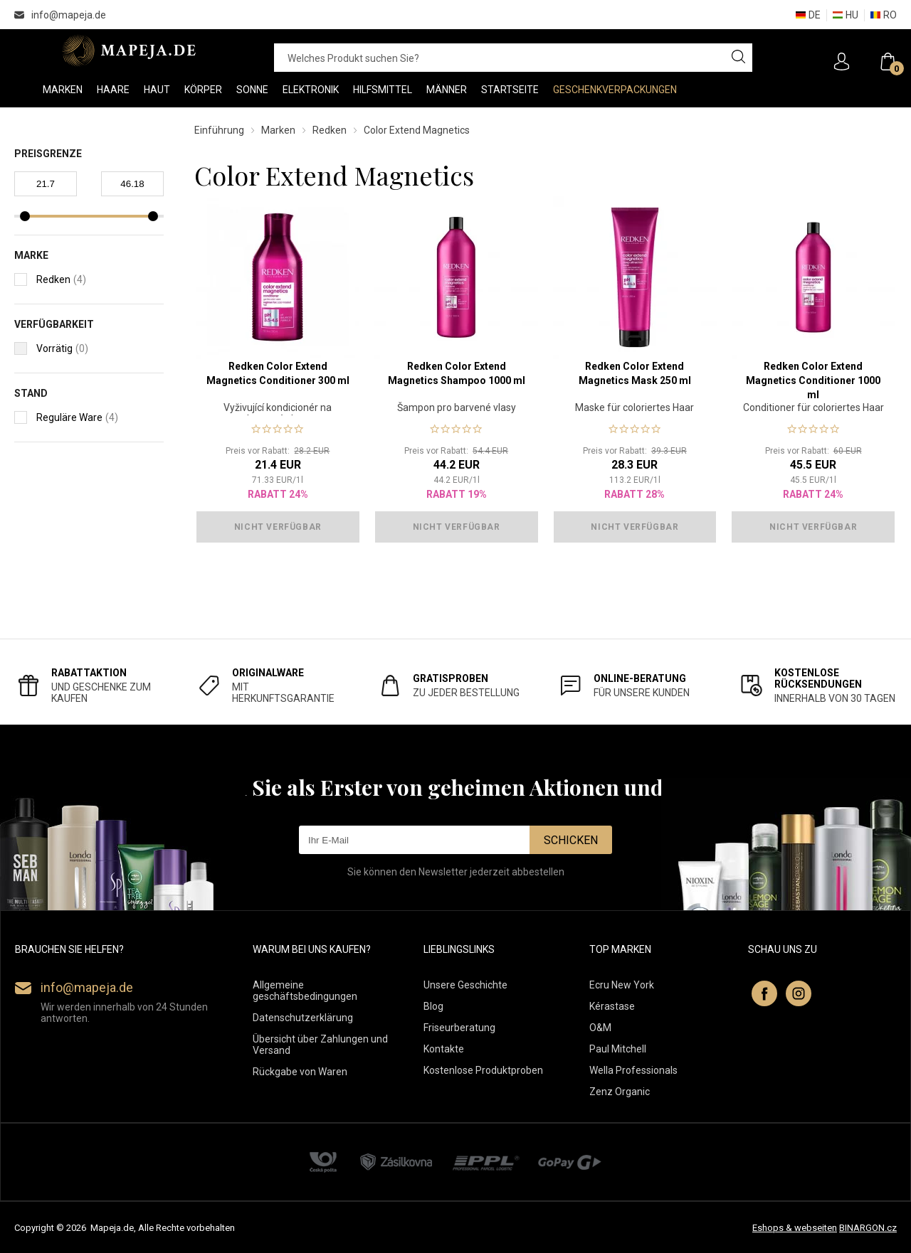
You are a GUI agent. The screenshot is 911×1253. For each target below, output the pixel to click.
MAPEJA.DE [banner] (130, 50)
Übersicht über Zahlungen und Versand (320, 1044)
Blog (433, 1006)
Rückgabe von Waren (300, 1071)
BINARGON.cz (868, 1227)
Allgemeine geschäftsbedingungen (305, 990)
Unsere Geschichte (465, 985)
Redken (329, 130)
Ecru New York (621, 985)
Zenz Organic (619, 1091)
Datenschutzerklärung (303, 1017)
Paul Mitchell (617, 1049)
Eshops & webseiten (794, 1227)
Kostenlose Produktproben (483, 1070)
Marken (278, 130)
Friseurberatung (459, 1027)
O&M (600, 1027)
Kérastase (612, 1006)
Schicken (571, 840)
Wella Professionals (633, 1070)
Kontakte (443, 1049)
